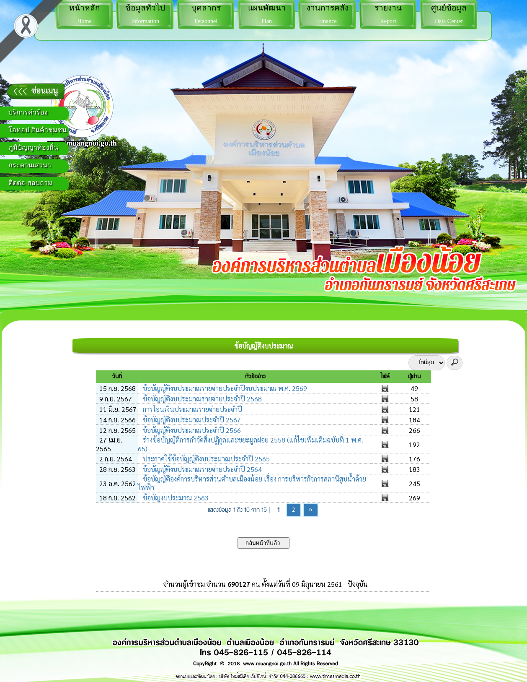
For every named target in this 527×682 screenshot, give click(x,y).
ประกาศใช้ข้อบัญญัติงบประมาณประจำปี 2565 (205, 458)
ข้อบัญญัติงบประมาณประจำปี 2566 (191, 430)
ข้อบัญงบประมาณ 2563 (175, 497)
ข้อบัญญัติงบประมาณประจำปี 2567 (191, 419)
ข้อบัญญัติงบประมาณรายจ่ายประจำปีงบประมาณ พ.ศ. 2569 (224, 388)
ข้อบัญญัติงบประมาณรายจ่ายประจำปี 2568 (201, 398)
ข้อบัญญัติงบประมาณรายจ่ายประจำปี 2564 (201, 469)
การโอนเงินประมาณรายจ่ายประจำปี (191, 409)
